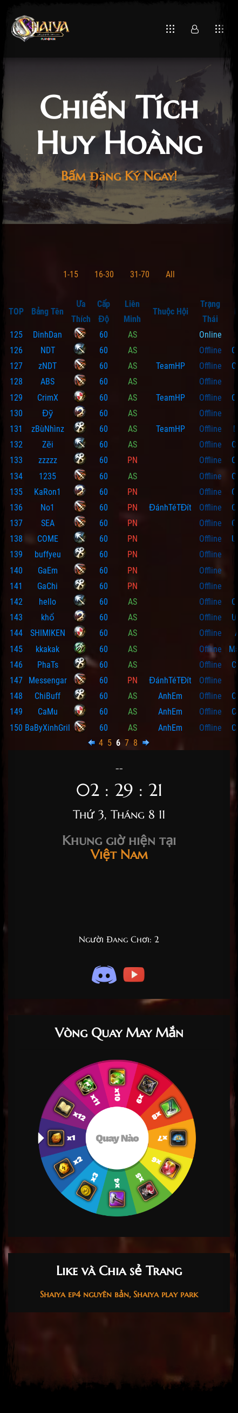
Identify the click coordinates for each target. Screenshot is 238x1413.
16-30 (104, 274)
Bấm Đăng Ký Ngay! (119, 176)
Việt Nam (119, 848)
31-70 (139, 274)
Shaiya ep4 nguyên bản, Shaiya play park (119, 1294)
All (170, 274)
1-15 (70, 274)
